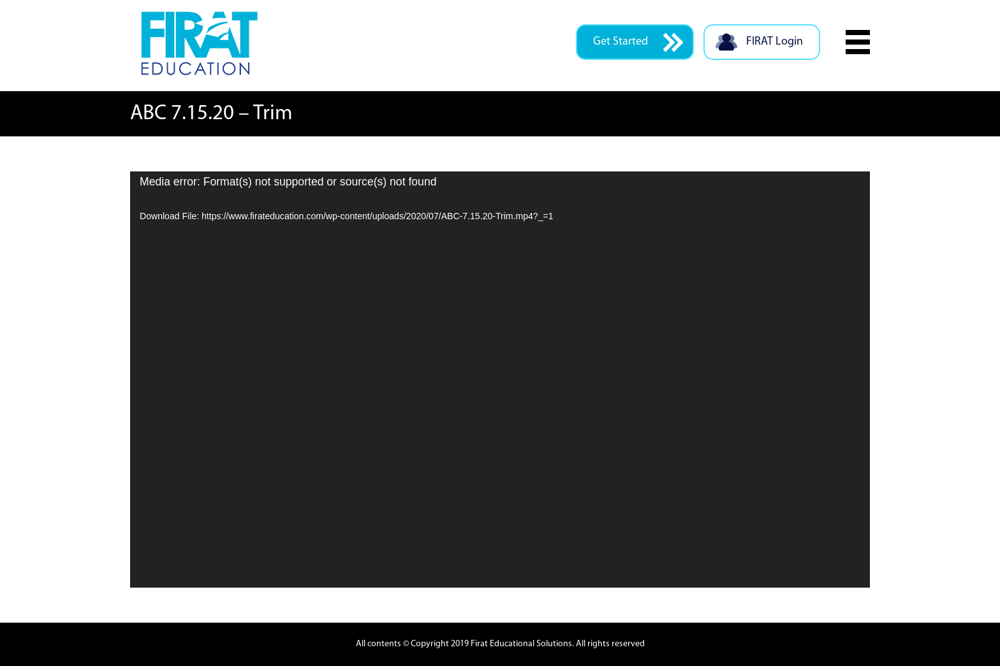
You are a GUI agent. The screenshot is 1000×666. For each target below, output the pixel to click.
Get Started (638, 42)
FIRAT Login (758, 42)
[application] (500, 379)
